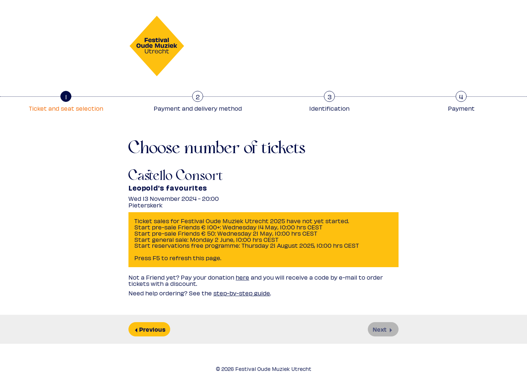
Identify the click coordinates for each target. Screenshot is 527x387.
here (242, 277)
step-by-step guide (241, 293)
